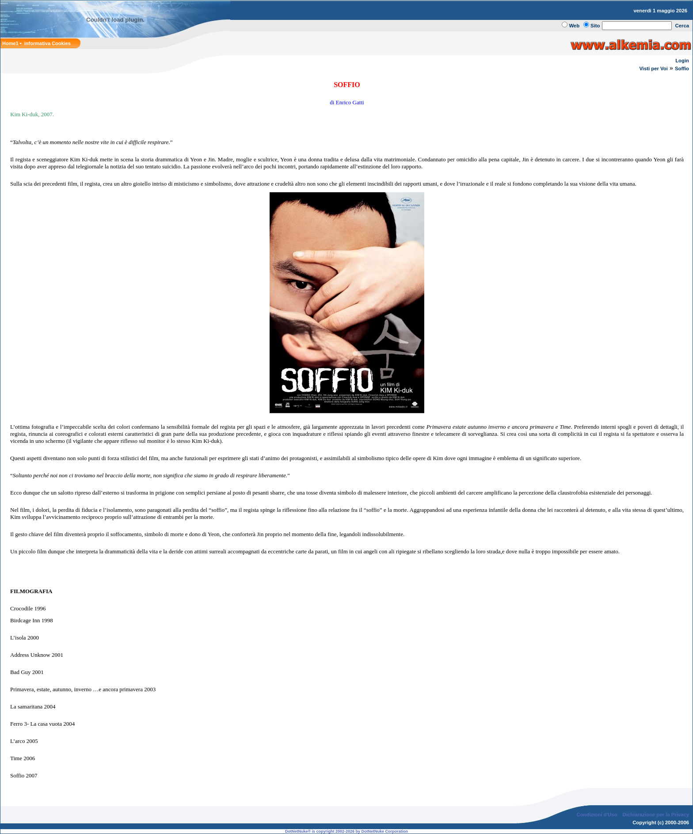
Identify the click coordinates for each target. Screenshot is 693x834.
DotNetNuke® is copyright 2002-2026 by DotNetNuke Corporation (346, 831)
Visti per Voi (653, 68)
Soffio (682, 68)
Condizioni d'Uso (596, 814)
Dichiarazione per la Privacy (656, 814)
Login (682, 60)
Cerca (682, 25)
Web (574, 25)
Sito (595, 25)
